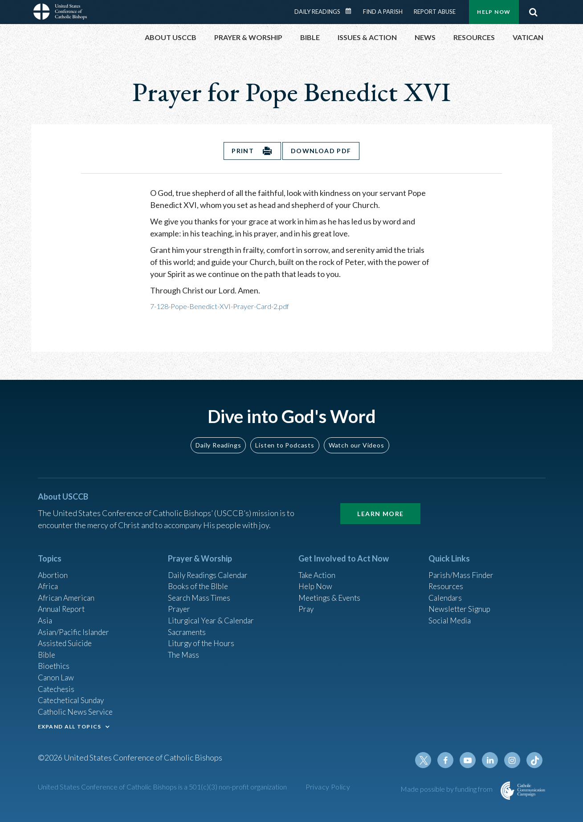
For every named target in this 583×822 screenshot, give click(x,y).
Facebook (449, 760)
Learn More (380, 503)
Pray (306, 601)
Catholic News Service (77, 709)
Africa (48, 577)
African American (67, 589)
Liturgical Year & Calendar (213, 613)
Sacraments (188, 625)
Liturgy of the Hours (202, 637)
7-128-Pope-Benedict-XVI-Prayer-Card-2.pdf (219, 306)
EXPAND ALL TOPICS (70, 724)
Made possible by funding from (447, 789)
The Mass (184, 649)
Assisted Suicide (66, 637)
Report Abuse (435, 11)
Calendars (446, 589)
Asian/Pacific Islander (75, 625)
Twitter (428, 760)
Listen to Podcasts (284, 435)
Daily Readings (317, 11)
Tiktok (535, 760)
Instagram (514, 760)
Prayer (180, 601)
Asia (45, 613)
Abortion (53, 565)
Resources (446, 577)
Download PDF (321, 151)
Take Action (318, 565)
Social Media (450, 613)
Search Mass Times (200, 589)
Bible (47, 649)
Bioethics (54, 661)
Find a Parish (383, 11)
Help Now (493, 11)
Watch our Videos (356, 435)
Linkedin (492, 760)
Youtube (471, 760)
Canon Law (56, 673)
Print (242, 151)
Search (533, 12)
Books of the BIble (199, 577)
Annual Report (63, 601)
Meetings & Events (331, 589)
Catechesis (57, 685)
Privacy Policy (328, 786)
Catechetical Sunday (73, 697)
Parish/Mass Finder (462, 565)
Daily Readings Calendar (351, 11)
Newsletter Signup (460, 601)
